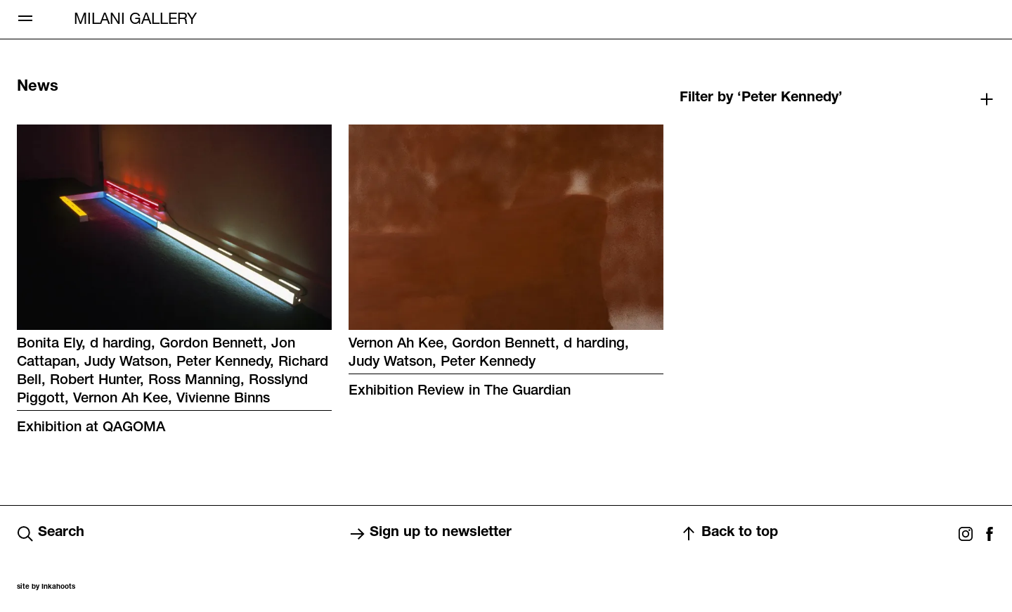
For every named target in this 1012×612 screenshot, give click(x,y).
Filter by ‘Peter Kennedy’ (761, 98)
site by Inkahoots (46, 587)
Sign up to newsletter (430, 533)
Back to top (729, 533)
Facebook (989, 534)
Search (50, 533)
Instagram (965, 534)
